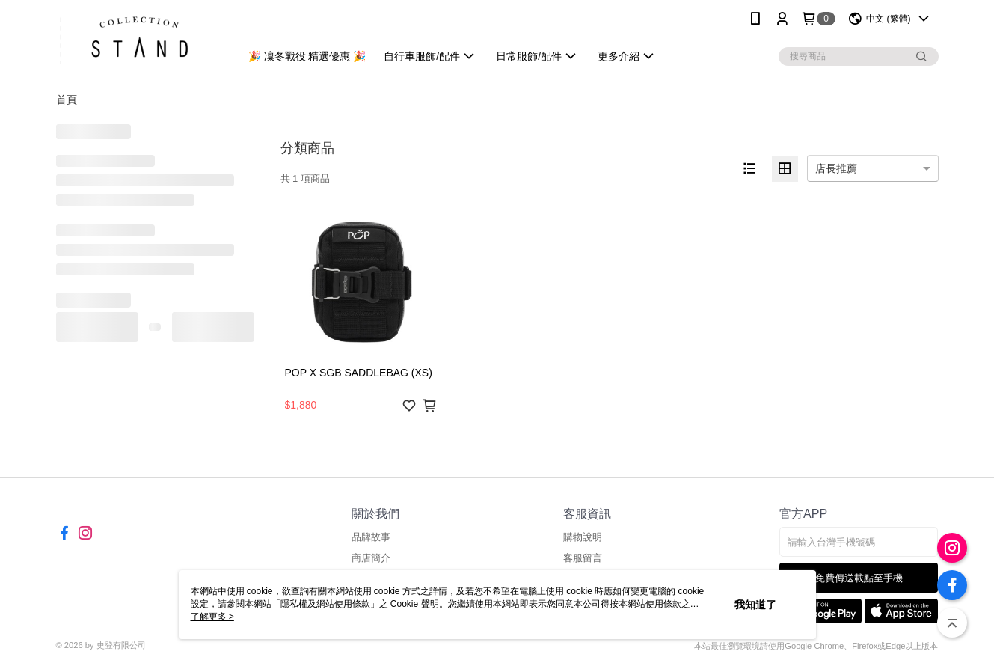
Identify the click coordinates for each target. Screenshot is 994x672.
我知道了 (755, 605)
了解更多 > (212, 616)
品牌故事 (371, 537)
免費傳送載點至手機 (859, 578)
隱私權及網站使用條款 (325, 604)
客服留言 (582, 557)
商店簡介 (371, 557)
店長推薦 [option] (836, 168)
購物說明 (582, 537)
